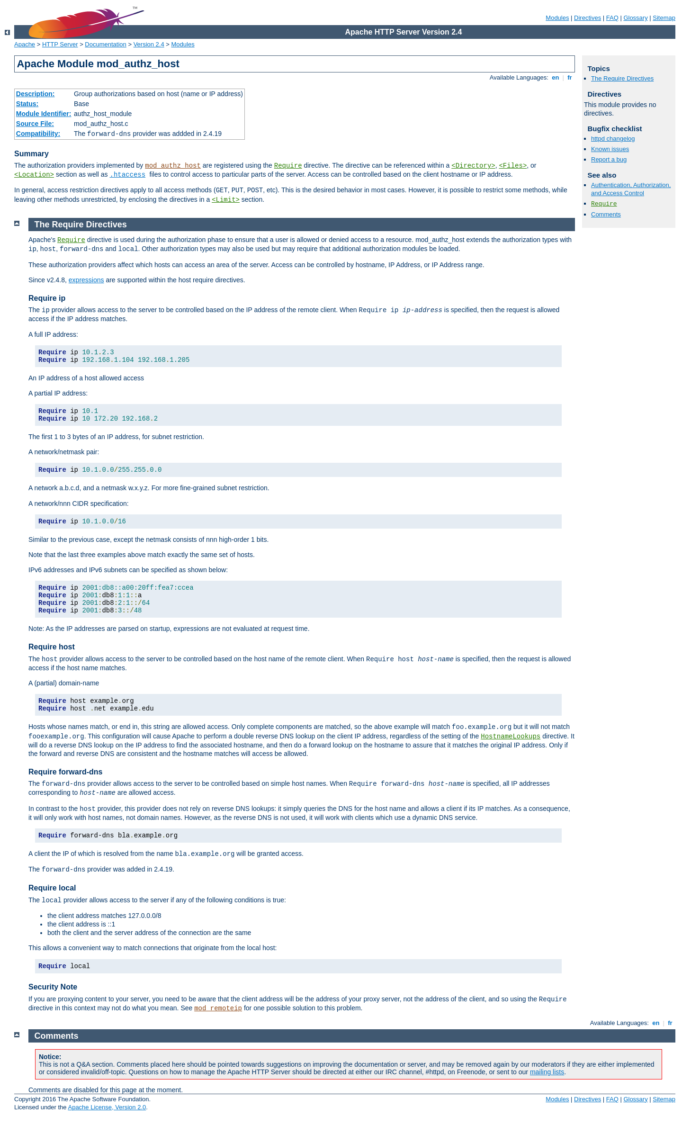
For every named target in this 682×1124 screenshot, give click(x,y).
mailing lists (547, 1072)
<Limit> (226, 200)
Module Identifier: (44, 113)
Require (288, 166)
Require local (52, 888)
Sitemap (664, 17)
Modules (557, 17)
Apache (24, 44)
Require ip (46, 298)
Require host (51, 647)
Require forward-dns (65, 772)
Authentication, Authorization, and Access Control (631, 189)
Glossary (635, 17)
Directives (587, 17)
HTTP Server (60, 44)
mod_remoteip (218, 1008)
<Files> (513, 166)
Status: (27, 104)
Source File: (35, 123)
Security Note (52, 987)
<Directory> (473, 166)
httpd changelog (613, 138)
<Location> (34, 175)
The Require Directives (622, 78)
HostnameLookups (510, 736)
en (555, 77)
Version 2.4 (149, 44)
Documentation (105, 44)
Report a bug (609, 159)
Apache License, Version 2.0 (107, 1107)
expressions (86, 280)
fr (570, 77)
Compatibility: (38, 133)
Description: (35, 94)
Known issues (610, 149)
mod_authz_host (173, 166)
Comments (606, 214)
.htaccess (128, 175)
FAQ (612, 17)
